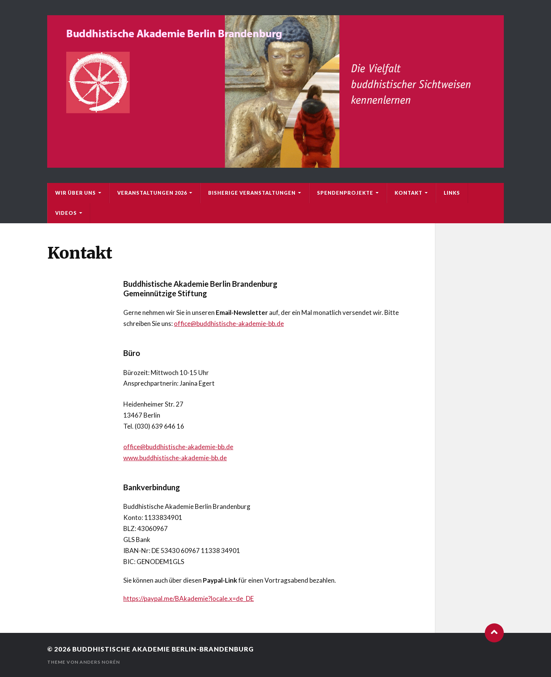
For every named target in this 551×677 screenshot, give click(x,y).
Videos (66, 213)
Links (452, 193)
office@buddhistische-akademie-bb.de (229, 323)
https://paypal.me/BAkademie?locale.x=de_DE (188, 598)
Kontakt (408, 193)
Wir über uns (75, 193)
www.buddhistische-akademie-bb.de (175, 458)
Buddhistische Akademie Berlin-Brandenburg (163, 649)
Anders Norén (100, 662)
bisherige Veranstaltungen (252, 193)
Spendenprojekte (345, 193)
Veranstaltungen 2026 (152, 193)
